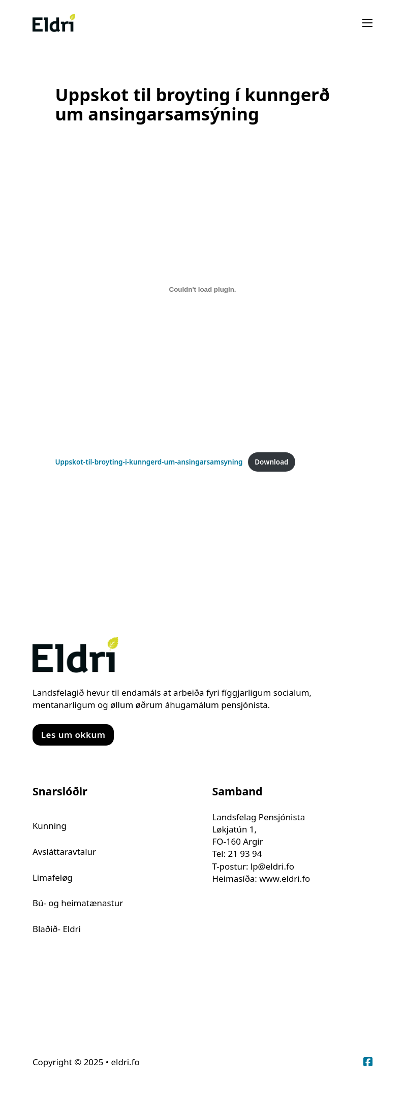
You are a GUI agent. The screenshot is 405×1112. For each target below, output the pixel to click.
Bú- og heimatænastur (78, 903)
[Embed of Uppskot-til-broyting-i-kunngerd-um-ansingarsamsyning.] (202, 289)
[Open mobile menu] (367, 23)
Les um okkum (73, 734)
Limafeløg (53, 877)
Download (271, 462)
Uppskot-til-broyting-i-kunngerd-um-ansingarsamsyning (148, 462)
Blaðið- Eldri (57, 929)
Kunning (50, 825)
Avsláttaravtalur (64, 851)
